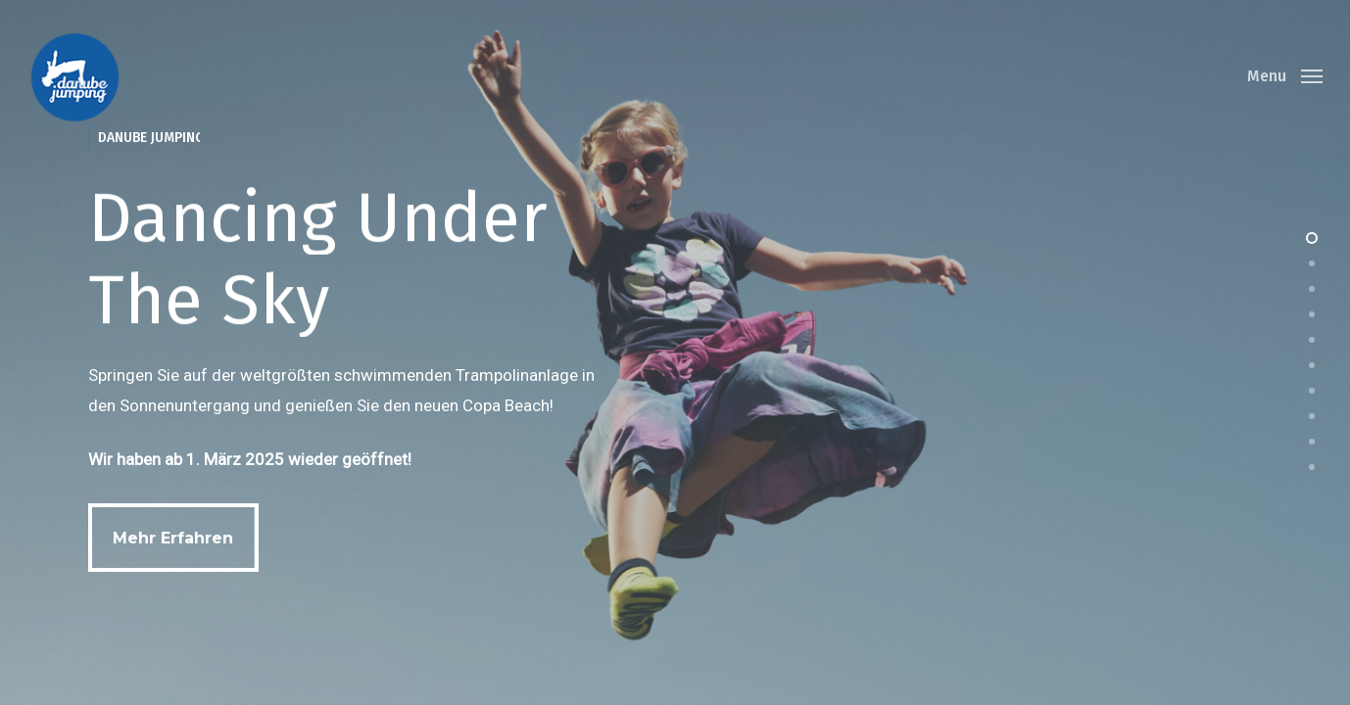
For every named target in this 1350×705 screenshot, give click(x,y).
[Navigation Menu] (1285, 76)
